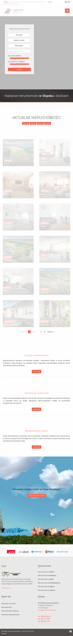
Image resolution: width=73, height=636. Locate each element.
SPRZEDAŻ (47, 123)
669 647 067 (35, 2)
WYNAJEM (40, 123)
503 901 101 (43, 2)
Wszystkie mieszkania (8, 603)
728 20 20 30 (12, 2)
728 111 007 (20, 2)
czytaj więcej (36, 371)
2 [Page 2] (32, 332)
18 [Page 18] (44, 332)
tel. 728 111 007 (44, 619)
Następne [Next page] (50, 332)
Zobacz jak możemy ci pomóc (36, 495)
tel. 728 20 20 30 (44, 616)
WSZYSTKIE (25, 123)
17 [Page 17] (41, 332)
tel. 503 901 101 (44, 621)
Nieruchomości (46, 572)
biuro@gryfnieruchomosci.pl (11, 3)
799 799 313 (27, 2)
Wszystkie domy (6, 607)
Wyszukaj (19, 69)
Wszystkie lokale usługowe (10, 611)
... (37, 332)
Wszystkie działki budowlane (10, 615)
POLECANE (33, 123)
